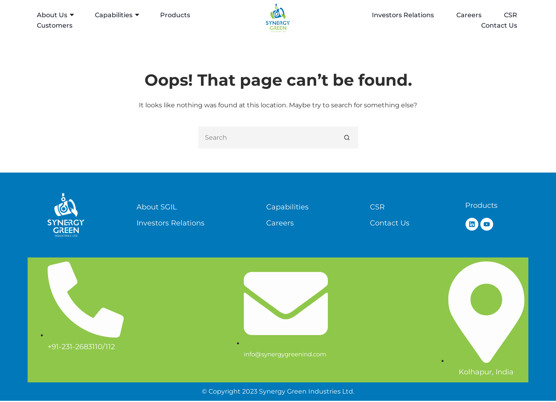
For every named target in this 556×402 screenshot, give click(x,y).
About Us (55, 15)
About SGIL (156, 207)
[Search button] (347, 138)
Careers (469, 15)
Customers (54, 25)
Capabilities (117, 15)
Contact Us (499, 25)
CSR (510, 15)
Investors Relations (403, 15)
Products (175, 15)
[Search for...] (267, 138)
